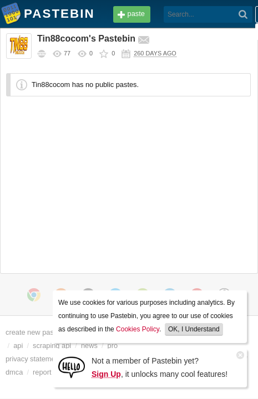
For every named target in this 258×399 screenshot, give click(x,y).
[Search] (152, 14)
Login (227, 15)
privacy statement (36, 359)
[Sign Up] (71, 366)
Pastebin (11, 15)
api (41, 345)
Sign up (227, 32)
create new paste (35, 332)
